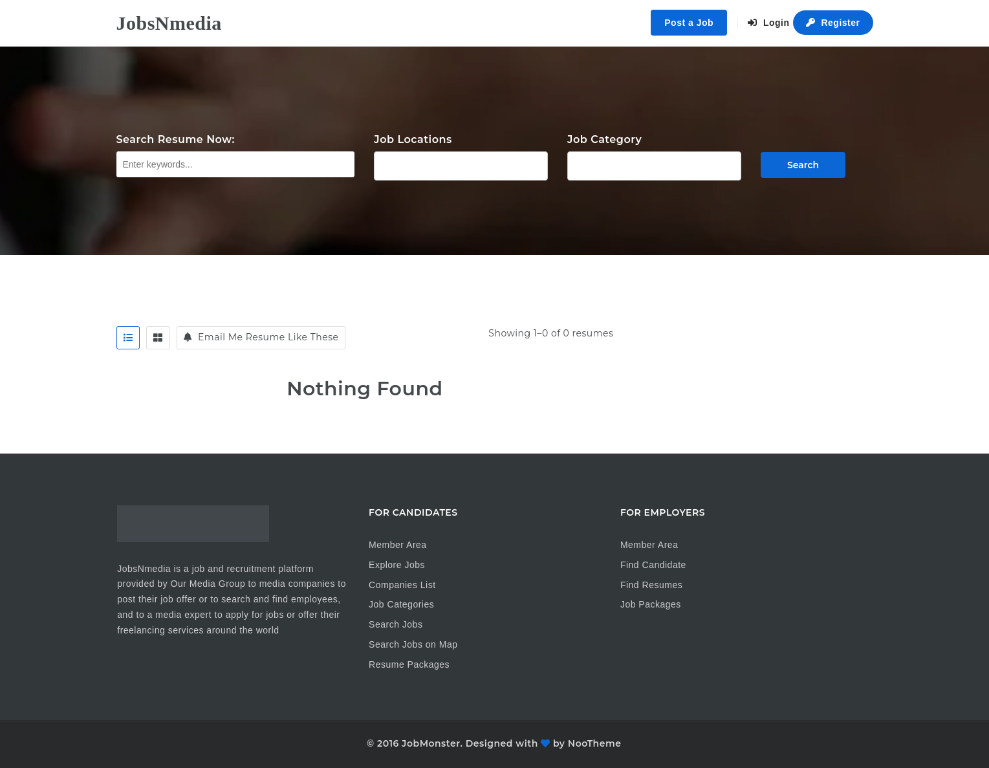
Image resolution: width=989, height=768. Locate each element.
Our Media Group (208, 583)
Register (833, 22)
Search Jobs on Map (413, 644)
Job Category (604, 139)
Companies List (402, 585)
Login (769, 22)
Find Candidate (653, 565)
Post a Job (688, 22)
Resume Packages (409, 664)
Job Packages (650, 604)
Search (803, 165)
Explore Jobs (397, 565)
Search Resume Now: (175, 139)
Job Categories (401, 604)
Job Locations (412, 139)
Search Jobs (395, 624)
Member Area (398, 545)
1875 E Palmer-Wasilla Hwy (461, 164)
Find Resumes (651, 585)
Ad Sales (654, 164)
